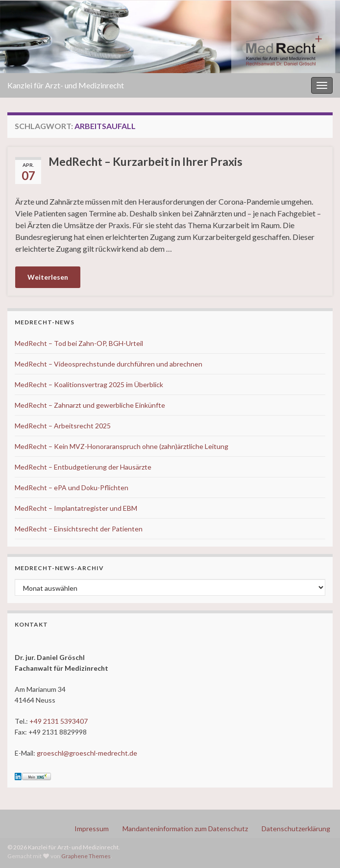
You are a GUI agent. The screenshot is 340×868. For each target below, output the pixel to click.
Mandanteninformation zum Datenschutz (185, 828)
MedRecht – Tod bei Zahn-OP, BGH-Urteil (79, 343)
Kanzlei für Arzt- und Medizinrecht (65, 85)
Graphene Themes (86, 856)
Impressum (91, 828)
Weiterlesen (47, 277)
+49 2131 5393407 (58, 721)
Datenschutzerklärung (296, 828)
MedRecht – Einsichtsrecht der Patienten (79, 529)
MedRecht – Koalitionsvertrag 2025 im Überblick (89, 384)
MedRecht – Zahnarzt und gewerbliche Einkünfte (90, 405)
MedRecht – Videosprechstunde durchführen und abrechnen (108, 364)
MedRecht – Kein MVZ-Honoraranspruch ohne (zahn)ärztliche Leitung (121, 446)
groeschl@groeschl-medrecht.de (87, 753)
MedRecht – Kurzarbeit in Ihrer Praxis (146, 161)
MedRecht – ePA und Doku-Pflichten (71, 487)
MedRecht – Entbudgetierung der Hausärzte (83, 467)
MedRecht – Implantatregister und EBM (76, 508)
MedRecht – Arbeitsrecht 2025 (63, 425)
